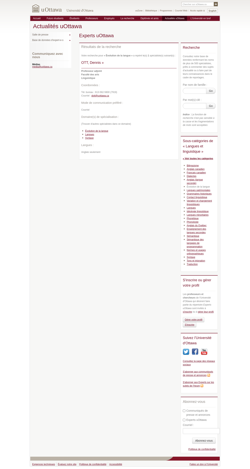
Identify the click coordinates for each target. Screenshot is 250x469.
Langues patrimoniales (198, 190)
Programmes (166, 10)
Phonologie (192, 222)
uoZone (139, 10)
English (213, 11)
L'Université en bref (200, 18)
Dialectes (191, 176)
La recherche (127, 18)
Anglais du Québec (196, 225)
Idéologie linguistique (198, 211)
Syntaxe (89, 138)
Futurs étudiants (55, 18)
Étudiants (74, 18)
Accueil (37, 18)
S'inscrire (189, 324)
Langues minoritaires (197, 215)
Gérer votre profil (193, 319)
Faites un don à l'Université (204, 464)
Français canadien (196, 172)
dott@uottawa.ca (100, 95)
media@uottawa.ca (42, 66)
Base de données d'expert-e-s (47, 40)
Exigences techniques (43, 464)
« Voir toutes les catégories (198, 158)
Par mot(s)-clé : (192, 99)
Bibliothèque (151, 10)
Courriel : (188, 425)
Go (211, 90)
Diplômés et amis (150, 18)
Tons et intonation (196, 260)
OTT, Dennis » (92, 63)
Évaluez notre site (67, 464)
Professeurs (92, 18)
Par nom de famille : (195, 84)
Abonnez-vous (204, 440)
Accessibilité (115, 464)
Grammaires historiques (199, 193)
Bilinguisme (193, 165)
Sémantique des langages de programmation (195, 243)
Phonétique (193, 218)
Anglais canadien (195, 169)
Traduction (192, 264)
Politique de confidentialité (202, 449)
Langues (89, 134)
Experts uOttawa (195, 419)
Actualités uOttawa (174, 18)
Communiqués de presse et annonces (196, 412)
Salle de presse (40, 34)
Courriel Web (181, 10)
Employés (109, 18)
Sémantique (193, 236)
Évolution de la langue (96, 131)
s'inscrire (187, 311)
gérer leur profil (206, 311)
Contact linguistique (197, 197)
